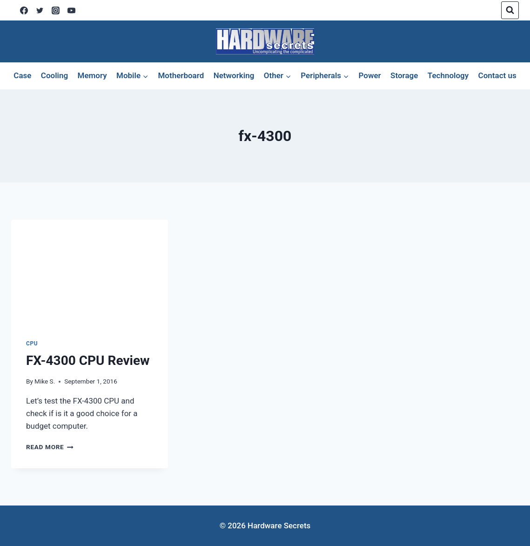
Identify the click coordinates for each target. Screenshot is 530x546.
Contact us (497, 75)
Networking (234, 75)
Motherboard (181, 75)
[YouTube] (71, 10)
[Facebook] (24, 10)
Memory (92, 75)
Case (22, 75)
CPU (32, 343)
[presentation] (89, 272)
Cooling (54, 75)
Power (369, 75)
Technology (448, 75)
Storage (404, 75)
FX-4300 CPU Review (88, 360)
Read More (50, 447)
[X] (39, 10)
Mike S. (44, 381)
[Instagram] (55, 10)
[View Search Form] (510, 10)
